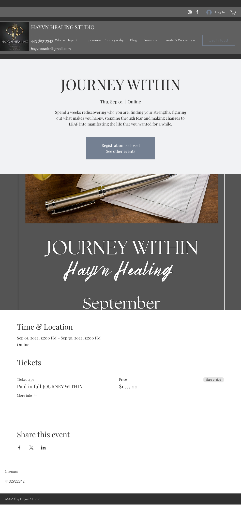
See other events (120, 151)
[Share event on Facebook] (19, 447)
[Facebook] (197, 12)
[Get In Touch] (218, 40)
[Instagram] (189, 12)
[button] (233, 12)
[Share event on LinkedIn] (43, 447)
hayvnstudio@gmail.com (51, 48)
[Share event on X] (31, 447)
